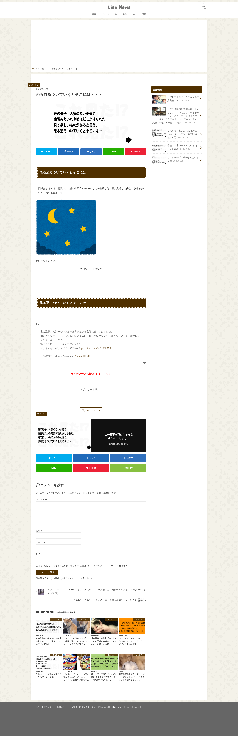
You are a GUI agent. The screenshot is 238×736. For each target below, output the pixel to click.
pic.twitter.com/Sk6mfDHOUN (96, 348)
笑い (134, 14)
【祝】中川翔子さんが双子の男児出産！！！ (175, 99)
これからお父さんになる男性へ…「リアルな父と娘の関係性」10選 (174, 134)
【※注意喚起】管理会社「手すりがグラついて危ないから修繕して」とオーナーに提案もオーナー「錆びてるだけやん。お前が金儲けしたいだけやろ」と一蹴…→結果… (175, 115)
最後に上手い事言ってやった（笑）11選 (174, 148)
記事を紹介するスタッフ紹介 (84, 707)
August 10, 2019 (83, 356)
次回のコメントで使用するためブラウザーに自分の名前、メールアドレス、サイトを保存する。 (84, 566)
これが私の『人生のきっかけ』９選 (175, 160)
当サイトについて (44, 707)
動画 (94, 14)
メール (40, 542)
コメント (41, 499)
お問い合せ (62, 707)
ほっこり (105, 14)
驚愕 (144, 14)
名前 (39, 531)
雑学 (125, 14)
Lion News (119, 7)
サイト (39, 554)
